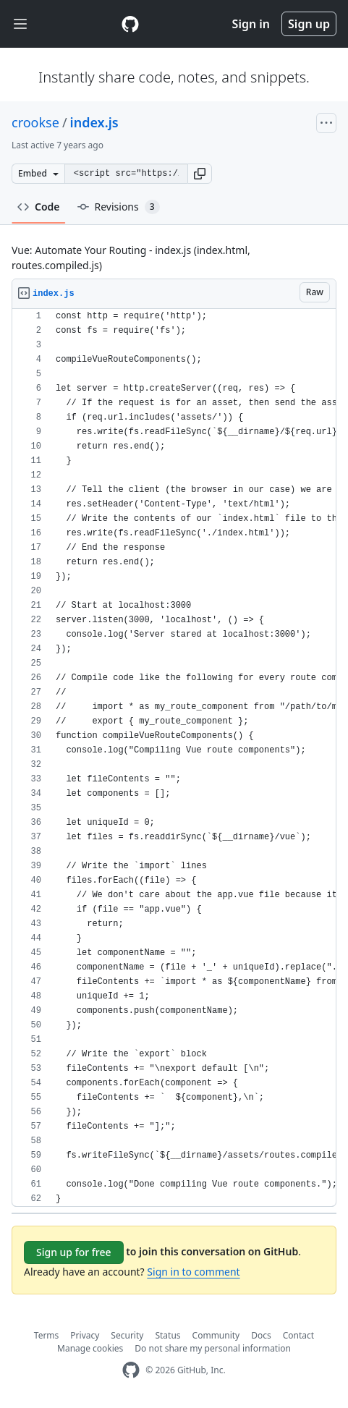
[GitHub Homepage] (131, 1370)
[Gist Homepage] (130, 24)
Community (216, 1335)
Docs (261, 1335)
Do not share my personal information (213, 1348)
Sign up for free (73, 1252)
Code (38, 206)
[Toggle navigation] (20, 24)
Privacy (84, 1335)
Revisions (118, 207)
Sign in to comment (193, 1271)
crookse (35, 122)
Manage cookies (90, 1348)
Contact (298, 1335)
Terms (46, 1335)
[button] (199, 174)
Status (167, 1335)
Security (127, 1335)
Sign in (251, 24)
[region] (174, 758)
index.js (94, 122)
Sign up (309, 24)
